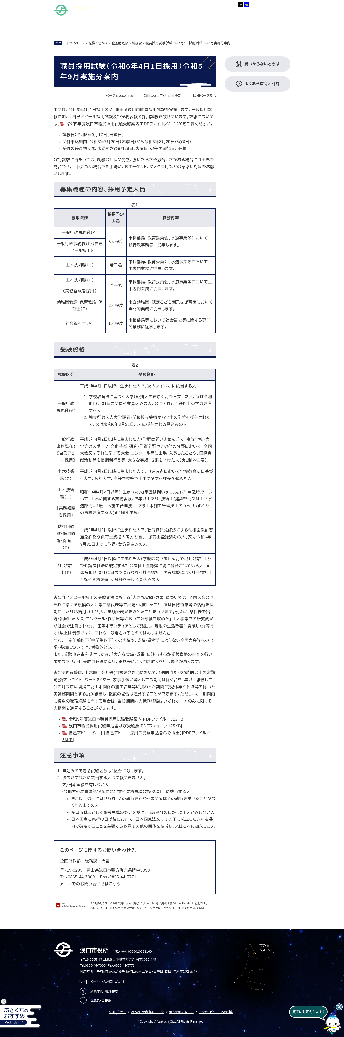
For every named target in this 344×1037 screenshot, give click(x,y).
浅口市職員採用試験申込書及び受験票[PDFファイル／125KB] (125, 726)
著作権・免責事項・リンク (147, 1012)
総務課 (137, 43)
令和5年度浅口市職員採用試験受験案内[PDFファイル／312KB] (124, 124)
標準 (197, 5)
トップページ (76, 43)
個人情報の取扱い (181, 1012)
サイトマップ (134, 4)
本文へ (116, 4)
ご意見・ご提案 (100, 1000)
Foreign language (160, 4)
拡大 (206, 5)
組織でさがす (98, 43)
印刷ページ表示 (204, 95)
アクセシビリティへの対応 (216, 1012)
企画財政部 (70, 861)
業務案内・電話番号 (104, 991)
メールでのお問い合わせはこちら (90, 884)
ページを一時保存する (275, 4)
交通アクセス (117, 1012)
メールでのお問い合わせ (108, 982)
